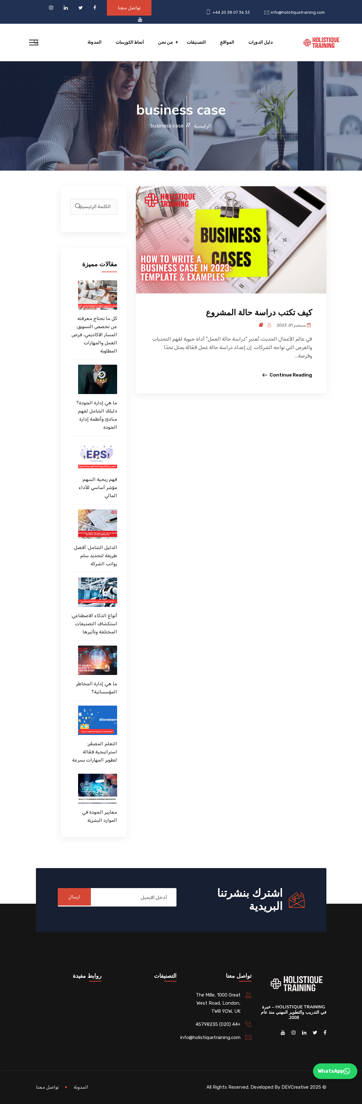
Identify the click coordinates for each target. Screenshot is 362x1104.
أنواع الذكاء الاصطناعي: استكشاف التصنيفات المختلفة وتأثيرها (94, 624)
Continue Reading (291, 375)
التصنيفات (196, 42)
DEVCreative (295, 1087)
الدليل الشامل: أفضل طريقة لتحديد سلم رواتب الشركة (95, 556)
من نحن (165, 42)
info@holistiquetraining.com (298, 12)
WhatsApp (334, 1071)
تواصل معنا (129, 8)
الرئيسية (202, 126)
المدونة (94, 42)
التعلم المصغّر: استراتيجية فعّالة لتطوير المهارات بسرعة (94, 752)
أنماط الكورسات (130, 42)
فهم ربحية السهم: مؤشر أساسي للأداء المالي (98, 487)
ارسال (76, 897)
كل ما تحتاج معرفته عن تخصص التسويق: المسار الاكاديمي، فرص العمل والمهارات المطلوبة (94, 335)
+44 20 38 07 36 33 (231, 12)
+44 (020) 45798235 (218, 1024)
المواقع (227, 42)
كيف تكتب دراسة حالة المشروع (259, 312)
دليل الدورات (260, 42)
